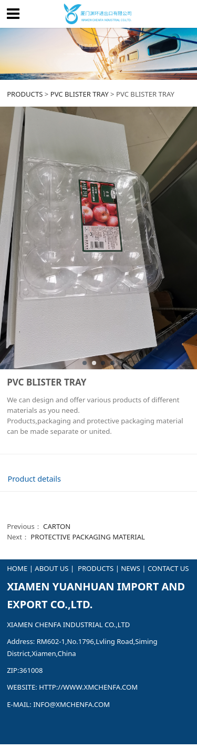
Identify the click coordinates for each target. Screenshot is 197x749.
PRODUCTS (25, 94)
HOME (17, 568)
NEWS (130, 568)
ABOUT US (51, 568)
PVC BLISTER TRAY (79, 94)
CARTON (56, 526)
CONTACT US (168, 568)
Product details (33, 479)
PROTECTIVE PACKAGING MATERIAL (87, 537)
